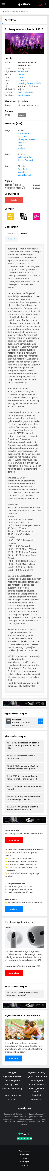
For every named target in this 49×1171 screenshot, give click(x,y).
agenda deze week (12, 1076)
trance (21, 115)
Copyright (24, 1162)
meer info (13, 1058)
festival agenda (12, 1080)
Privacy (24, 1158)
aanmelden (13, 840)
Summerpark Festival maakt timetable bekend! (22, 808)
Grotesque (23, 71)
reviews (13, 909)
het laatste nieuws (37, 1084)
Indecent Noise (25, 157)
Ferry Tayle (23, 169)
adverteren (36, 1099)
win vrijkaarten (12, 1084)
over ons (12, 1099)
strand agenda (37, 1080)
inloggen (12, 1072)
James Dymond (25, 160)
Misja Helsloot (24, 175)
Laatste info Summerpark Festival (24, 787)
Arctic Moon (23, 136)
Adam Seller (24, 133)
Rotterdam (23, 80)
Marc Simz (23, 172)
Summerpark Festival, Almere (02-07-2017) (22, 994)
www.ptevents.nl (25, 92)
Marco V (22, 142)
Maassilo (22, 74)
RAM (20, 145)
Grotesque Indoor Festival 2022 (21, 757)
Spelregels (24, 1154)
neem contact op (12, 1095)
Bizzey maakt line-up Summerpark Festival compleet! (22, 777)
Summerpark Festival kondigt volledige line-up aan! (22, 767)
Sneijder (21, 148)
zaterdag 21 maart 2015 (29, 83)
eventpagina (24, 95)
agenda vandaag (36, 1072)
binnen (21, 77)
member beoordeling (12, 1088)
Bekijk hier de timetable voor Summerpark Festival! (23, 798)
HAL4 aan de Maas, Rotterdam (21, 723)
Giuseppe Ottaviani (27, 139)
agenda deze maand (37, 1076)
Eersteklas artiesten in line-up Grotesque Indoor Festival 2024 (23, 746)
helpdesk (36, 1095)
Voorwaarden (24, 1151)
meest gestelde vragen (36, 1090)
